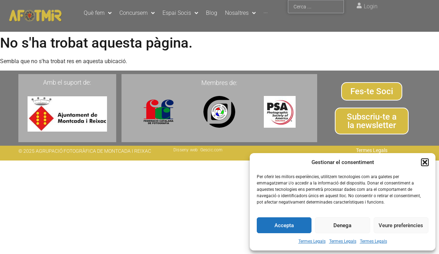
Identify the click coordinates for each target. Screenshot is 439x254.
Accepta (284, 225)
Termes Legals (312, 241)
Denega (342, 225)
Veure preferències (401, 225)
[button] (424, 162)
